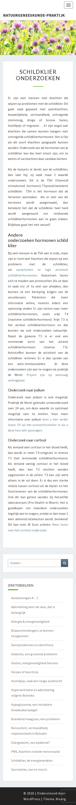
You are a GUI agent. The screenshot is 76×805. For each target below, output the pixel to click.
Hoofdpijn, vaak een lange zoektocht (36, 681)
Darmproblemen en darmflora (32, 645)
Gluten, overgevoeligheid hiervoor (34, 663)
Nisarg (61, 799)
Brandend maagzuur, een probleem (35, 719)
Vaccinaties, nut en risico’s (29, 769)
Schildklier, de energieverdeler (32, 760)
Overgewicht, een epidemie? (30, 743)
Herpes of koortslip (24, 672)
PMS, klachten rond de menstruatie (35, 751)
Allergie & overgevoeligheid (30, 621)
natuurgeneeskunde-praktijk (34, 15)
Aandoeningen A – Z (24, 598)
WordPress (32, 799)
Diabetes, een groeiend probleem (34, 654)
